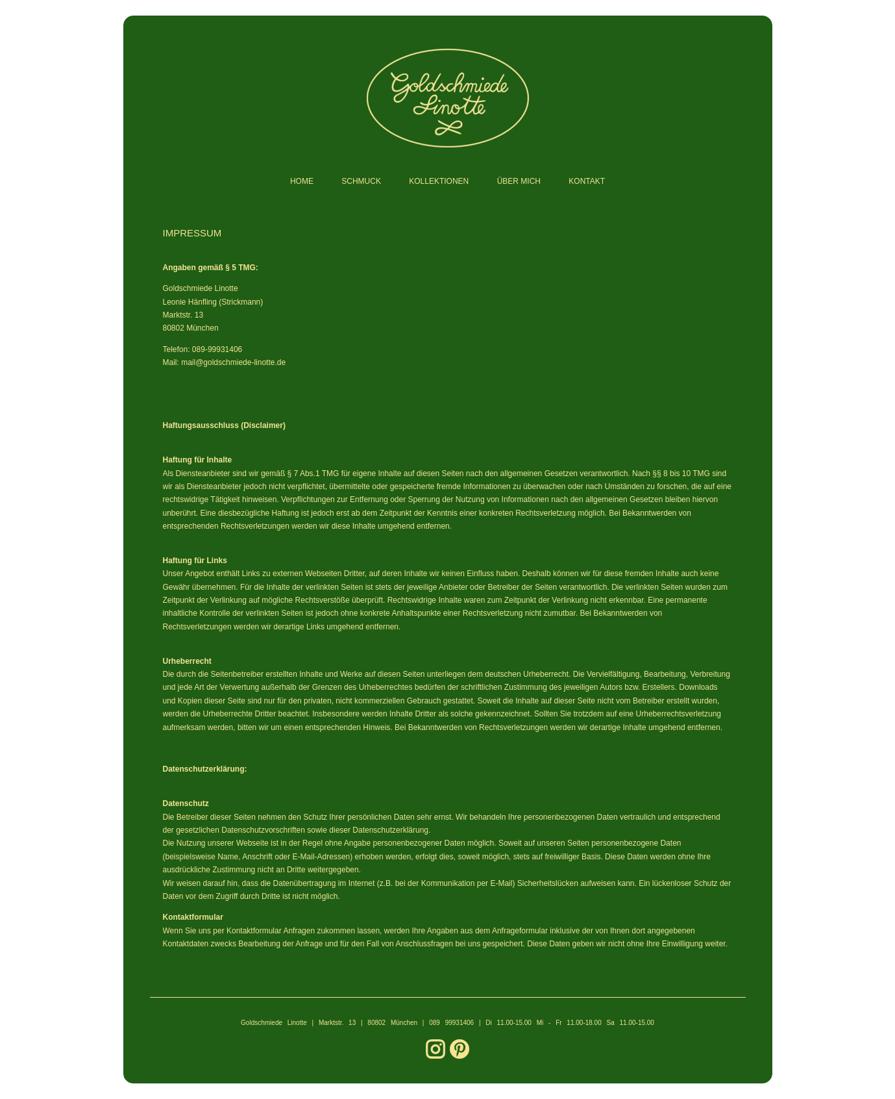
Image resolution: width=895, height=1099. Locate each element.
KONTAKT (587, 181)
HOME (301, 181)
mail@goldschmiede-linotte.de (233, 362)
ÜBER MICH (519, 181)
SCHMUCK (361, 181)
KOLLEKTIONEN (439, 181)
